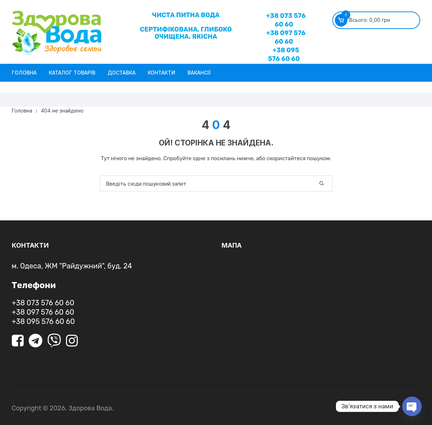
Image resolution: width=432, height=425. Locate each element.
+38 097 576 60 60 (285, 37)
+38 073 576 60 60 (285, 20)
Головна (24, 73)
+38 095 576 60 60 (284, 54)
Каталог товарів (72, 73)
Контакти (161, 73)
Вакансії (198, 73)
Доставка (122, 73)
